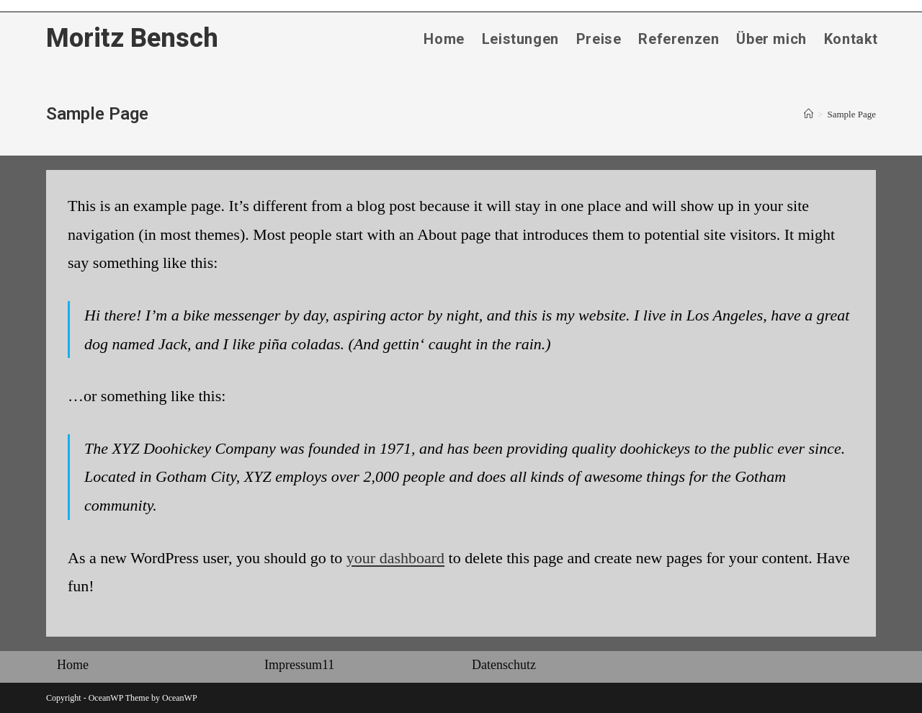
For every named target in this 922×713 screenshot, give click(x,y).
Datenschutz (504, 665)
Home (73, 665)
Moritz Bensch (132, 38)
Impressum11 (299, 665)
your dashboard (395, 558)
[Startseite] (808, 114)
